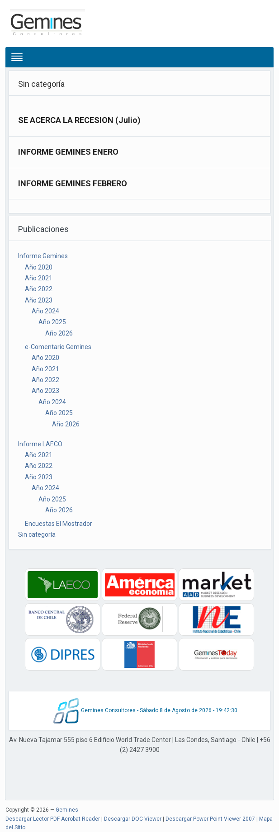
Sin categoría (37, 534)
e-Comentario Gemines (58, 346)
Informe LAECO (40, 444)
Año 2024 (45, 311)
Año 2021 (38, 278)
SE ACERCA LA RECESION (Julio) (79, 120)
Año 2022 (38, 289)
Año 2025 (52, 322)
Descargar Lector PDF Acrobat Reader (52, 819)
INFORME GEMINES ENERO (68, 151)
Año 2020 (38, 267)
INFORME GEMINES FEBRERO (72, 183)
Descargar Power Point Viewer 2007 (210, 819)
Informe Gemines (43, 256)
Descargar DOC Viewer (132, 819)
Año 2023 (38, 300)
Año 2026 (59, 333)
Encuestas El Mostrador (58, 523)
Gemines (67, 810)
